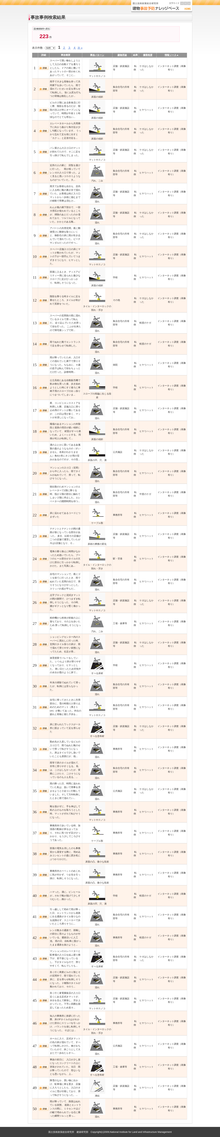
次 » (80, 47)
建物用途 (122, 55)
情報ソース (170, 55)
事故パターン (97, 55)
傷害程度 (147, 55)
